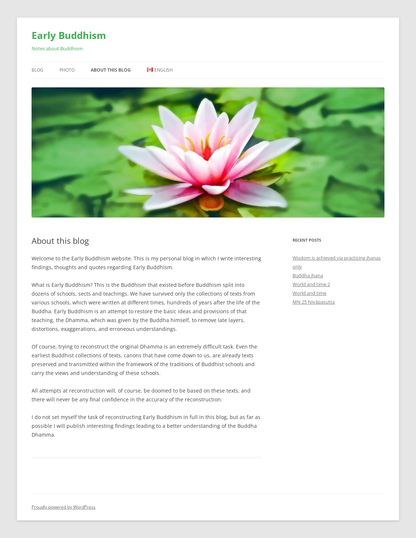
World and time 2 (311, 284)
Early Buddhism (69, 35)
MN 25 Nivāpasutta (314, 302)
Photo (67, 70)
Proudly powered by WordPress (64, 507)
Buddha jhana (308, 275)
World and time (309, 293)
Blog (37, 70)
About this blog (111, 70)
